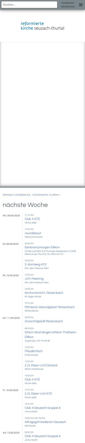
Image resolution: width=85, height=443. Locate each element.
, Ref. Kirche (39, 418)
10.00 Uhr (29, 347)
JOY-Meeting (34, 278)
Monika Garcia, (31, 311)
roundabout (33, 233)
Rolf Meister (30, 426)
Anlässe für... (24, 194)
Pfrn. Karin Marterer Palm (37, 268)
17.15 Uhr (29, 215)
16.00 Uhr (29, 376)
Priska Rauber (31, 355)
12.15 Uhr (29, 390)
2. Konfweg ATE (36, 264)
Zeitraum (8, 194)
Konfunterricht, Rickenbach (44, 292)
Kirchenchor (68, 6)
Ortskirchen (67, 3)
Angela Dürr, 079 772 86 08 (37, 341)
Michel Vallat (31, 223)
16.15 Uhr (29, 404)
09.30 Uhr (29, 329)
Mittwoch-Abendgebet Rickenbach (50, 307)
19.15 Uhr (29, 303)
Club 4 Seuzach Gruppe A (43, 407)
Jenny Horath (31, 412)
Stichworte (41, 194)
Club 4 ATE (32, 219)
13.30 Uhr (29, 275)
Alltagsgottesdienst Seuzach (45, 422)
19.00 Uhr (29, 229)
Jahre (54, 194)
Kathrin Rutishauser (34, 369)
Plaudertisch (33, 351)
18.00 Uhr (29, 261)
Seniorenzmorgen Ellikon (42, 247)
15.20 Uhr (29, 361)
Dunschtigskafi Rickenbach (44, 321)
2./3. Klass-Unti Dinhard (41, 365)
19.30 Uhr (29, 418)
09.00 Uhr (29, 244)
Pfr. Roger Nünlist (33, 297)
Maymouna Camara (34, 237)
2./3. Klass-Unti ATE (38, 393)
